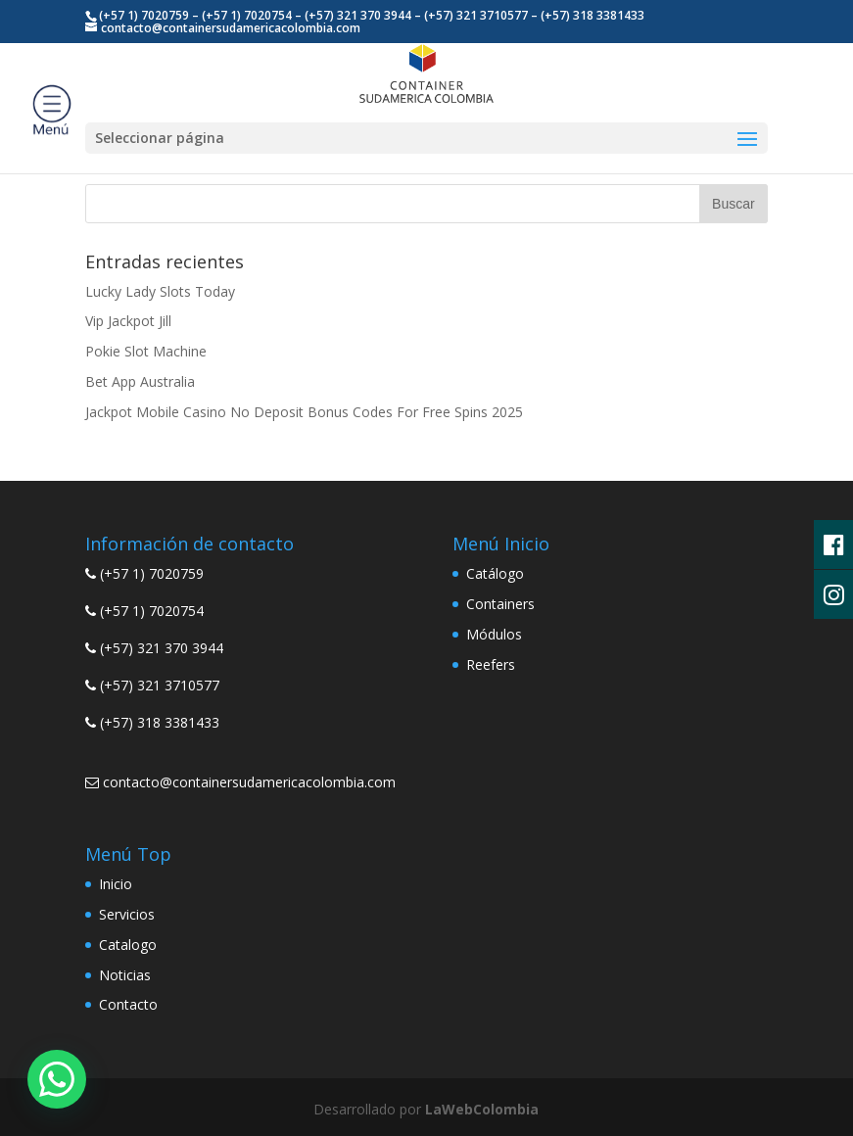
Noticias (125, 975)
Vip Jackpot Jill (128, 320)
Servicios (127, 914)
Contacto (128, 1004)
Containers (500, 603)
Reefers (490, 664)
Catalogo (128, 944)
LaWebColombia (482, 1109)
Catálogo (495, 573)
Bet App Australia (140, 381)
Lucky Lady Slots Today (160, 291)
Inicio (115, 884)
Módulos (494, 634)
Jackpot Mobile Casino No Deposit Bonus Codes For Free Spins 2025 (304, 411)
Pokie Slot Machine (146, 351)
